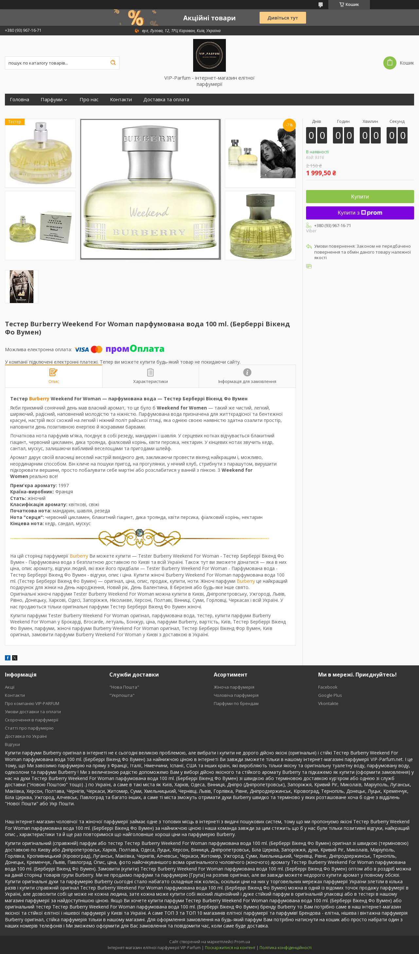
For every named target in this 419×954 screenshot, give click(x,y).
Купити (360, 197)
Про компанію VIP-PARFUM (32, 703)
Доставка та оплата (166, 99)
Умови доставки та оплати (33, 712)
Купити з (360, 213)
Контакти (121, 99)
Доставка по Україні (26, 736)
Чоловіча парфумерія (236, 695)
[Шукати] (112, 62)
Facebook (327, 687)
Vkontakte (328, 703)
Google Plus (330, 695)
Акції (9, 687)
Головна (19, 99)
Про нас (89, 99)
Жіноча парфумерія (234, 687)
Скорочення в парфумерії (31, 720)
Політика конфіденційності (286, 947)
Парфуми (52, 99)
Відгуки (12, 744)
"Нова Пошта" (124, 687)
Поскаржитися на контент (230, 947)
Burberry (39, 398)
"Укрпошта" (122, 695)
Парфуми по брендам (236, 703)
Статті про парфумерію (29, 728)
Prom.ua (242, 941)
